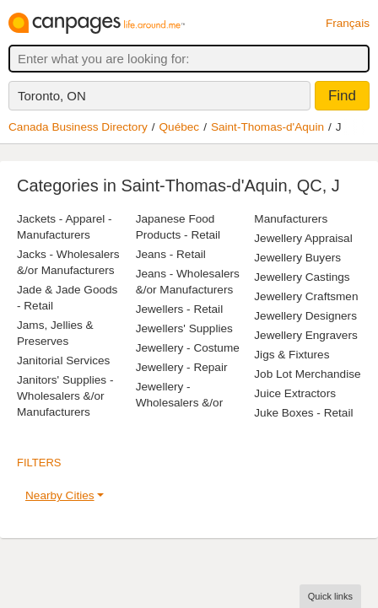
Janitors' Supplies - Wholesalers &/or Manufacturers (65, 396)
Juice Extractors (295, 393)
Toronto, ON (52, 96)
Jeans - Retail (171, 254)
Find (342, 96)
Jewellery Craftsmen (306, 296)
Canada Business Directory (78, 127)
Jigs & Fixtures (291, 354)
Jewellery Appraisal (303, 238)
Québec (179, 127)
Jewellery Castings (301, 277)
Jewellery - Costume (188, 348)
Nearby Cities (59, 495)
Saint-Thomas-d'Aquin (267, 127)
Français (348, 23)
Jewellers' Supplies (184, 328)
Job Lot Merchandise (307, 374)
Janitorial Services (63, 360)
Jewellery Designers (305, 315)
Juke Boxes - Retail (303, 412)
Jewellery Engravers (305, 335)
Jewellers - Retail (180, 309)
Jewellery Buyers (297, 257)
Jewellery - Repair (182, 367)
